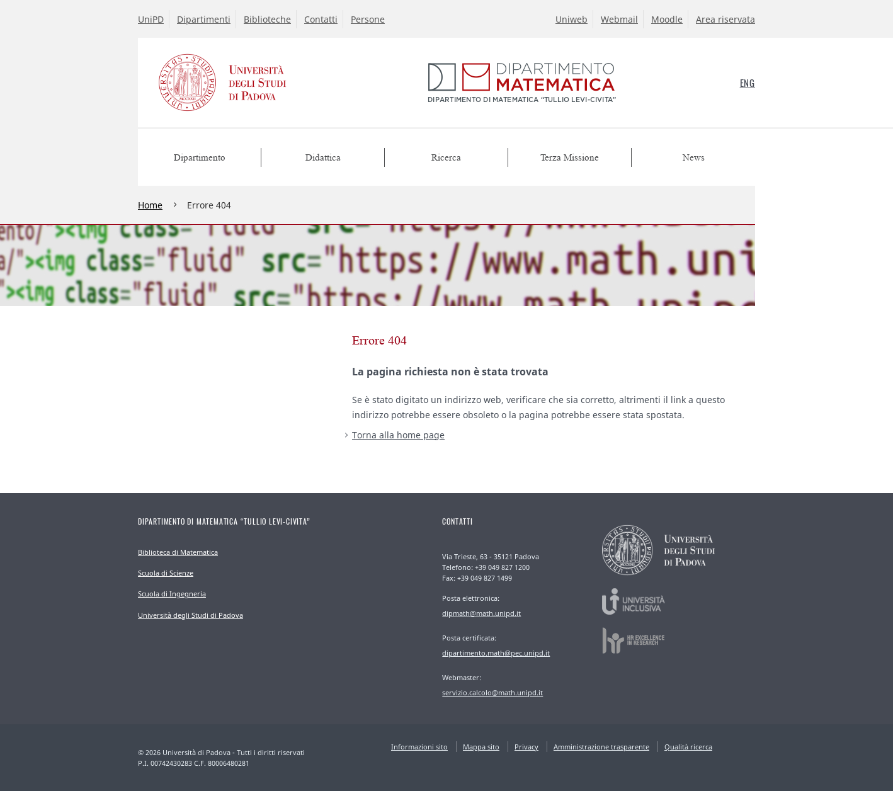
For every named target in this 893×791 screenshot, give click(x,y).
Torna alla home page (398, 435)
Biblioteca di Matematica (178, 552)
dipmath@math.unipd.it (481, 613)
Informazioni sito (419, 746)
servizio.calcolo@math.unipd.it (492, 692)
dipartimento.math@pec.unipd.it (496, 652)
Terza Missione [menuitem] (569, 157)
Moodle (667, 19)
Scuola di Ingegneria (172, 593)
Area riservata (725, 19)
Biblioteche (267, 19)
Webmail (619, 19)
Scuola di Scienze (165, 573)
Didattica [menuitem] (323, 157)
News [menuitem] (694, 157)
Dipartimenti (203, 19)
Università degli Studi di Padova (190, 615)
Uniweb (571, 19)
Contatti (321, 19)
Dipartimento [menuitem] (199, 157)
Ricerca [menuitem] (446, 157)
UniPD (151, 19)
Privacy (526, 746)
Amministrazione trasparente (601, 746)
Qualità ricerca (688, 746)
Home (150, 205)
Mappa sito (481, 746)
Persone (368, 19)
